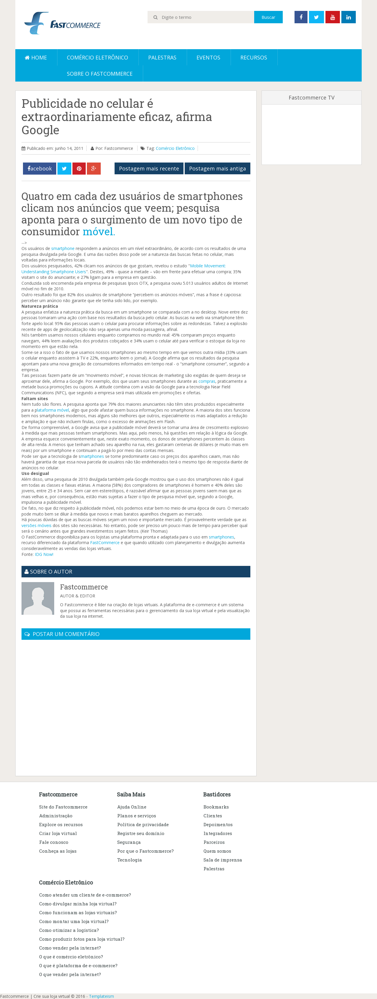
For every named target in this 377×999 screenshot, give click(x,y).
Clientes (213, 816)
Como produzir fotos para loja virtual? (82, 939)
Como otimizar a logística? (69, 930)
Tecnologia (129, 860)
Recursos (253, 57)
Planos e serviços (136, 816)
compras (207, 381)
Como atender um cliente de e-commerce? (85, 895)
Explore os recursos (61, 824)
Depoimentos (218, 824)
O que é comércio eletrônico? (71, 957)
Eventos (208, 57)
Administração (55, 816)
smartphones (221, 537)
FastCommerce (105, 542)
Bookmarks (216, 807)
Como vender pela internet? (70, 948)
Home (36, 57)
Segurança (129, 842)
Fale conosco (53, 842)
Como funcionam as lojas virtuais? (78, 912)
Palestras (162, 57)
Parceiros (214, 842)
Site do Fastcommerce (63, 807)
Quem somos (217, 851)
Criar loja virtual (58, 833)
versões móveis (37, 525)
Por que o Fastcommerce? (145, 851)
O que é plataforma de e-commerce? (78, 965)
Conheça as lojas (58, 851)
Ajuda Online (131, 807)
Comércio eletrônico (97, 57)
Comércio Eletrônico (175, 148)
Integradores (218, 833)
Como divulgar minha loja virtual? (78, 904)
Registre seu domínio (140, 833)
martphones (92, 456)
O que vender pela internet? (70, 974)
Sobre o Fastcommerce (100, 73)
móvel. (99, 231)
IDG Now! (44, 554)
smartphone (63, 248)
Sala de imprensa (223, 860)
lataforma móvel (53, 410)
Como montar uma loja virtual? (74, 921)
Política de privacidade (143, 824)
